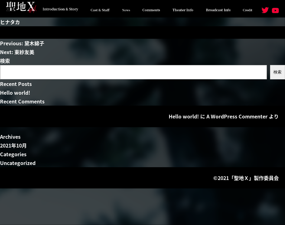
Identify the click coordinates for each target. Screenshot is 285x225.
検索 (5, 60)
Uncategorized (18, 163)
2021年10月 (13, 145)
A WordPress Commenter (237, 116)
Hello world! (15, 92)
